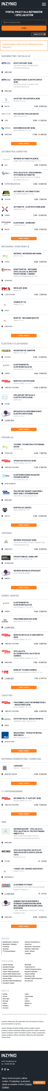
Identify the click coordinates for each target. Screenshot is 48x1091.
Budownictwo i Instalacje (10, 942)
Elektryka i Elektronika (32, 949)
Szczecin (5, 1008)
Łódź (26, 999)
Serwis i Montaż (30, 951)
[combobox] (24, 22)
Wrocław (5, 1001)
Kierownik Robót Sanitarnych (33, 978)
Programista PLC (30, 967)
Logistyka (28, 953)
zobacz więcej (23, 143)
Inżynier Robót (7, 978)
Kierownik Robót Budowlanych (12, 981)
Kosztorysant (29, 981)
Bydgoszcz (28, 1003)
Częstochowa (29, 996)
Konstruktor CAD (30, 976)
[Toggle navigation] (44, 4)
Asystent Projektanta (31, 971)
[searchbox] (23, 22)
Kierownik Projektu (8, 983)
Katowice (5, 1006)
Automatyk (28, 965)
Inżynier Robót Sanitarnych (11, 971)
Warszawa (6, 999)
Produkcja (6, 947)
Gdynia (5, 1003)
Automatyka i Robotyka (10, 944)
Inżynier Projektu (8, 969)
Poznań (5, 996)
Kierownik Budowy (8, 967)
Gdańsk (27, 1001)
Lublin (27, 994)
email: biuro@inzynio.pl (9, 1061)
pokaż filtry (39, 34)
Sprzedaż (6, 949)
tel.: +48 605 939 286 (8, 1064)
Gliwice (27, 1006)
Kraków (5, 994)
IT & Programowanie (9, 951)
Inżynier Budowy (8, 965)
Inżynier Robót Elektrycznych (11, 974)
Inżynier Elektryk (30, 974)
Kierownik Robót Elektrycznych (12, 976)
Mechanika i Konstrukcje (32, 947)
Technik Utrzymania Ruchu (33, 969)
